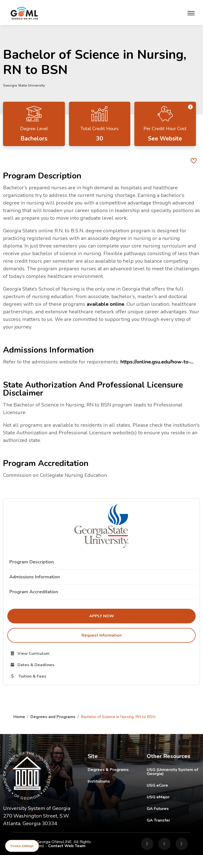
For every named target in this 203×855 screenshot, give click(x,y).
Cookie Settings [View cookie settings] (22, 846)
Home (19, 717)
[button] (190, 107)
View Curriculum (48, 653)
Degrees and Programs (53, 717)
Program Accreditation (33, 592)
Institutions (99, 781)
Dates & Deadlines (58, 665)
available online (105, 304)
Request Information (102, 635)
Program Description (31, 562)
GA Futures (173, 808)
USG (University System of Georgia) (173, 772)
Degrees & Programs (108, 769)
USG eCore (173, 785)
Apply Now (134, 616)
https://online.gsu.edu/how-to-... (156, 361)
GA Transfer (173, 820)
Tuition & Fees (53, 676)
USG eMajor (173, 797)
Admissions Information (34, 577)
